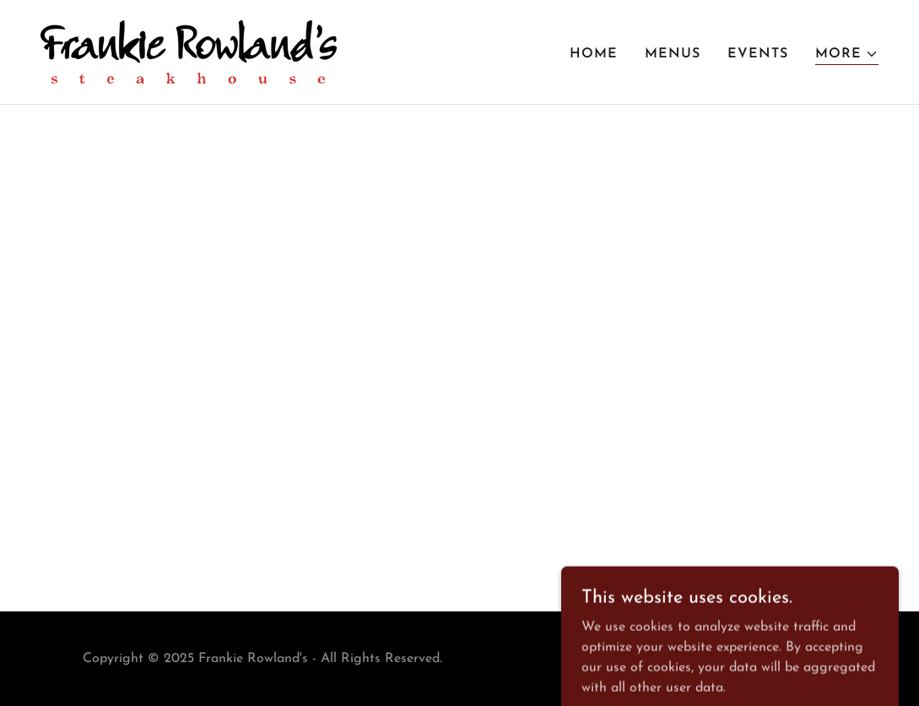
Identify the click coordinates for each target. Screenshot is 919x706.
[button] (846, 54)
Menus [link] (672, 54)
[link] (189, 51)
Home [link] (594, 54)
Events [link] (757, 54)
